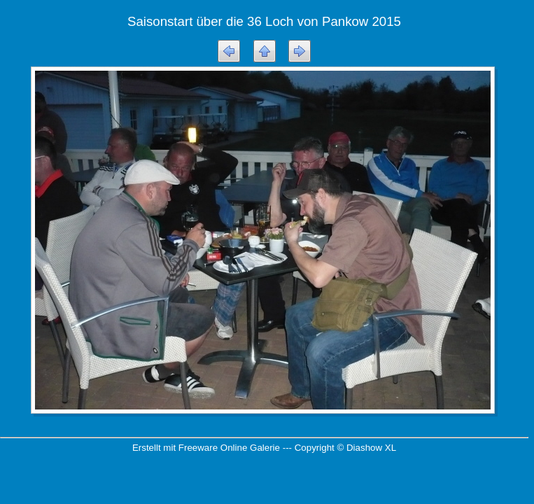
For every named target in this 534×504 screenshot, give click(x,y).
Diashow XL (371, 447)
